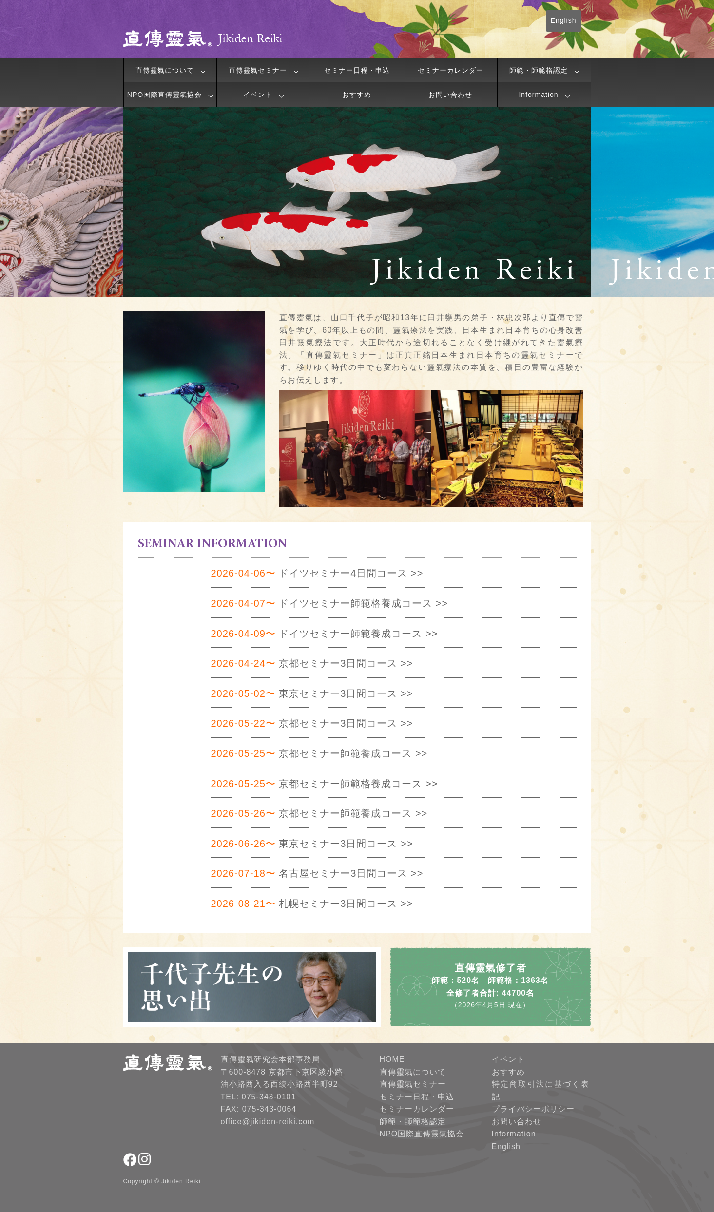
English (564, 20)
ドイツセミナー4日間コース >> (317, 573)
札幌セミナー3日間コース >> (312, 903)
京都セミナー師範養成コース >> (319, 753)
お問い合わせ (450, 94)
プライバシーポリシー (533, 1109)
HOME (392, 1059)
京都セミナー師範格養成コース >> (324, 783)
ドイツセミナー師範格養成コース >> (329, 603)
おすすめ (356, 94)
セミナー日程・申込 (357, 70)
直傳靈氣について (164, 70)
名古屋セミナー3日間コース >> (317, 873)
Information (538, 94)
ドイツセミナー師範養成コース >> (324, 633)
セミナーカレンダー (450, 70)
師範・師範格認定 (538, 70)
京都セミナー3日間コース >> (312, 663)
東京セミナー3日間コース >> (312, 693)
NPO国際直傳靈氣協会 (164, 94)
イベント (257, 94)
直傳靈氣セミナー (258, 70)
